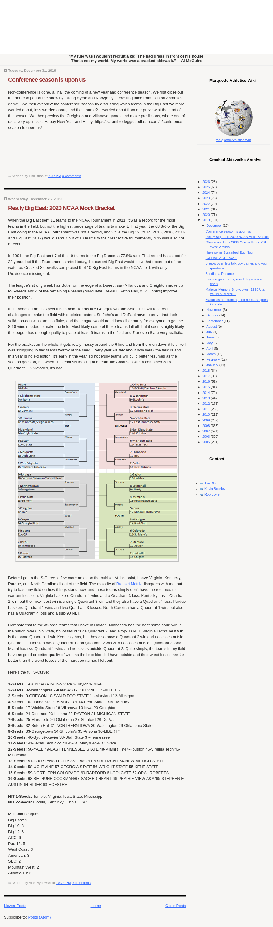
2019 (206, 220)
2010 (206, 414)
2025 (206, 187)
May (210, 343)
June (210, 337)
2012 (206, 403)
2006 (206, 436)
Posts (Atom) (39, 917)
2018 (206, 370)
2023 (206, 198)
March (211, 354)
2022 (206, 204)
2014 (206, 392)
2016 (206, 381)
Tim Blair (210, 483)
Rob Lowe (212, 494)
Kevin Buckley (214, 488)
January (212, 365)
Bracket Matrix (129, 584)
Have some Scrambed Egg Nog (229, 252)
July (209, 332)
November (214, 310)
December (214, 225)
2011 (206, 409)
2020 (206, 214)
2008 (206, 425)
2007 (206, 431)
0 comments (71, 176)
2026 (206, 181)
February (213, 359)
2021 (206, 209)
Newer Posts (15, 905)
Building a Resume (220, 273)
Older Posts (175, 905)
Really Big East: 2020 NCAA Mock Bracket (61, 208)
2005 (206, 442)
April (210, 348)
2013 (206, 398)
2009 (206, 420)
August (211, 326)
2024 (206, 192)
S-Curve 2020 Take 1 (221, 258)
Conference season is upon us (47, 79)
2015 (206, 387)
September (215, 321)
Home (96, 905)
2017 (206, 376)
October (212, 315)
